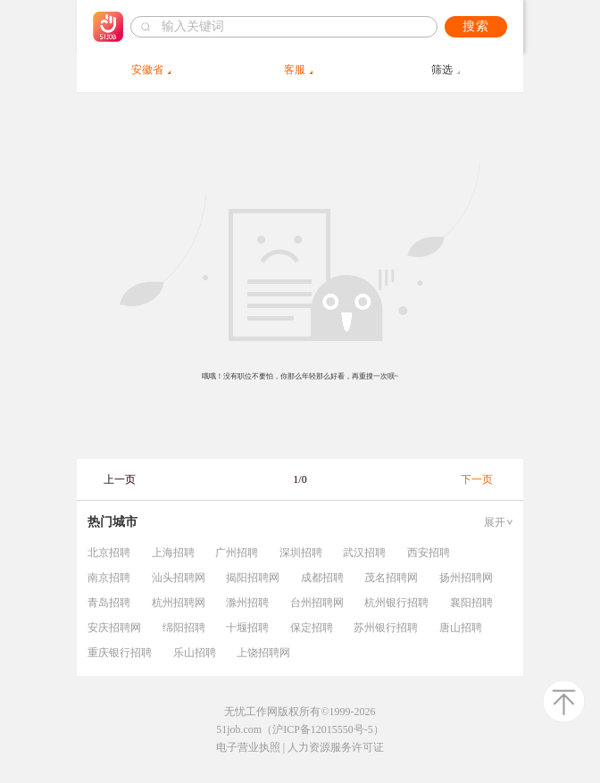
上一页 (120, 479)
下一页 (477, 479)
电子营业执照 (248, 747)
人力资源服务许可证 (336, 747)
